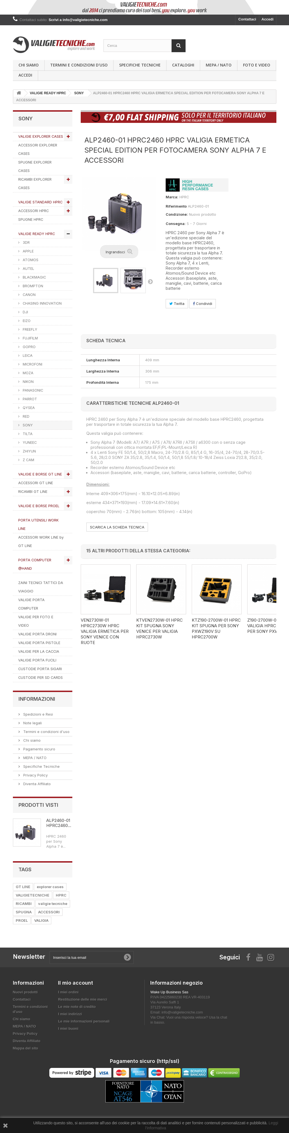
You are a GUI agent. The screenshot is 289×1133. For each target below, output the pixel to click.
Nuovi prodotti (25, 992)
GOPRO (29, 347)
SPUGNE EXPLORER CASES (35, 166)
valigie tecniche (52, 903)
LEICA (27, 355)
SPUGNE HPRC (30, 219)
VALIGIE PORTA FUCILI (37, 660)
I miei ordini (68, 992)
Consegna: (176, 223)
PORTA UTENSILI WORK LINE (38, 524)
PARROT (29, 399)
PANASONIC (32, 390)
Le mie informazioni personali (83, 1021)
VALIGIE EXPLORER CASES (40, 136)
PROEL (22, 920)
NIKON (28, 382)
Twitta (176, 303)
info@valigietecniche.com (182, 1012)
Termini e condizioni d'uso (79, 65)
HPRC (61, 895)
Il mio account (75, 983)
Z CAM (28, 460)
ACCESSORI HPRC (33, 211)
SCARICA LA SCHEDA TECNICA (117, 527)
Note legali (32, 723)
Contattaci (247, 19)
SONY (27, 425)
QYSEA (28, 408)
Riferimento (176, 206)
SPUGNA (24, 912)
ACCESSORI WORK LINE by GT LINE (41, 541)
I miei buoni (68, 1028)
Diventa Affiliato (36, 784)
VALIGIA (41, 920)
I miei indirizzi (70, 1014)
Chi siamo (29, 65)
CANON (29, 295)
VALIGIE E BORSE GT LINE (40, 474)
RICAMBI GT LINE (32, 491)
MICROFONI (32, 364)
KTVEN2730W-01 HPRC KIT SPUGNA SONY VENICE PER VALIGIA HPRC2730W (159, 628)
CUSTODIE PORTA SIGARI (40, 669)
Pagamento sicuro (38, 749)
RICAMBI (24, 903)
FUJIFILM (30, 338)
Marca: (172, 197)
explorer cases (50, 886)
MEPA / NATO (219, 65)
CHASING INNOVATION (42, 303)
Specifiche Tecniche (140, 65)
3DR (26, 242)
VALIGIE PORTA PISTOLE (39, 643)
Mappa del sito (25, 1048)
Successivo (150, 281)
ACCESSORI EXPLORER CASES (37, 149)
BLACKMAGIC (34, 277)
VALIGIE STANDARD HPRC (40, 202)
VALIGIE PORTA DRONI (37, 634)
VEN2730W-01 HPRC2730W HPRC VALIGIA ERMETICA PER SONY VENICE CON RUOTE (105, 631)
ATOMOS (30, 260)
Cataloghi (183, 65)
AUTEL (28, 268)
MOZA (27, 373)
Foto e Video (256, 65)
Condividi (202, 303)
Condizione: (177, 214)
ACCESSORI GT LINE (35, 483)
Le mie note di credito (77, 1007)
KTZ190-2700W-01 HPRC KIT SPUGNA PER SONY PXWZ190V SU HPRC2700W (216, 628)
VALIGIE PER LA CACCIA (38, 651)
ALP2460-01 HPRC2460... (58, 823)
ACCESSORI (49, 912)
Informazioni (37, 699)
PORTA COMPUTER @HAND (34, 564)
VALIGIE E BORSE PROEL (38, 506)
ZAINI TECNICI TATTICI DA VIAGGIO (40, 587)
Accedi (268, 19)
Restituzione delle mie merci (82, 999)
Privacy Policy (35, 775)
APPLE (28, 251)
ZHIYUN (29, 451)
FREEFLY (29, 329)
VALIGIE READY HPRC (36, 234)
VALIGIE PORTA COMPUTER (31, 604)
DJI (25, 312)
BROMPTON (32, 286)
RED (25, 416)
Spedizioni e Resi (37, 714)
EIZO (26, 321)
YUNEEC (29, 442)
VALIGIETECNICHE (32, 895)
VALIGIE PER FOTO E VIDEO (35, 621)
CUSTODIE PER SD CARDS (40, 677)
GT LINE (23, 886)
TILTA (27, 434)
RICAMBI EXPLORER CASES (35, 183)
